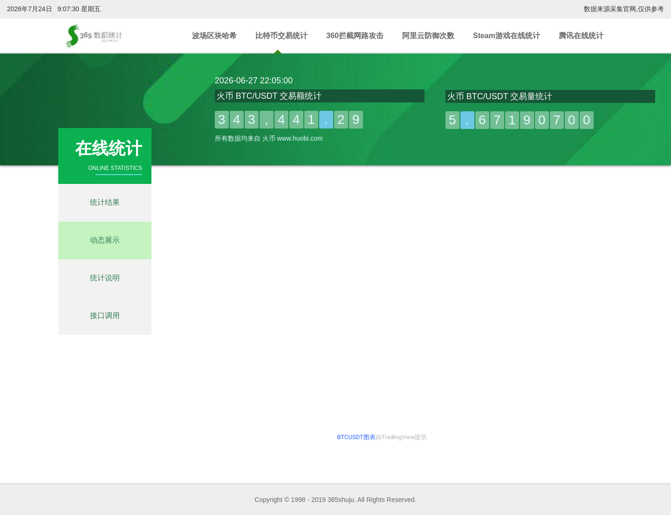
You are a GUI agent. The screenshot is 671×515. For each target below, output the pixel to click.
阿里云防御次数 (428, 36)
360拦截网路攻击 (354, 36)
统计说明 (105, 278)
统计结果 (105, 202)
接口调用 (105, 315)
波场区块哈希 (214, 36)
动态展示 (105, 240)
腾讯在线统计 (581, 36)
